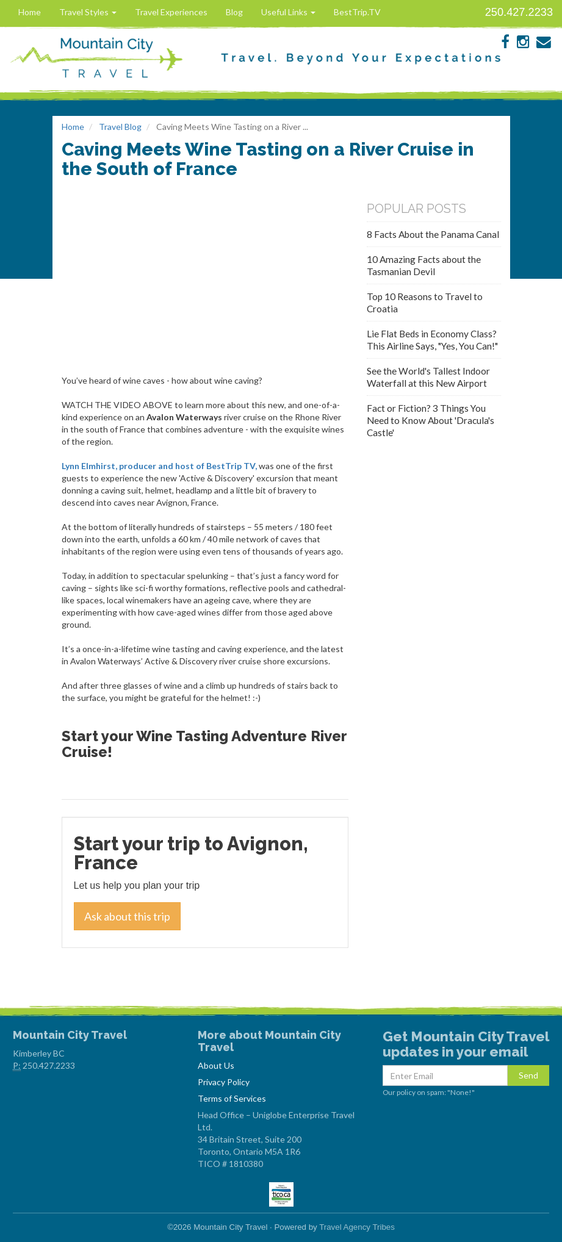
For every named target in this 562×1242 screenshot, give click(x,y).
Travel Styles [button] (88, 12)
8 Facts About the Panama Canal (433, 234)
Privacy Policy (224, 1082)
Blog (234, 12)
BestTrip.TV (357, 12)
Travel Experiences (171, 12)
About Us (216, 1065)
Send (528, 1075)
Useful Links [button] (288, 12)
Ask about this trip (127, 916)
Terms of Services (232, 1098)
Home (29, 12)
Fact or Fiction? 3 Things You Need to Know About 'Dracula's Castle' (430, 420)
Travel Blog (120, 126)
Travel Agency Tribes (357, 1227)
